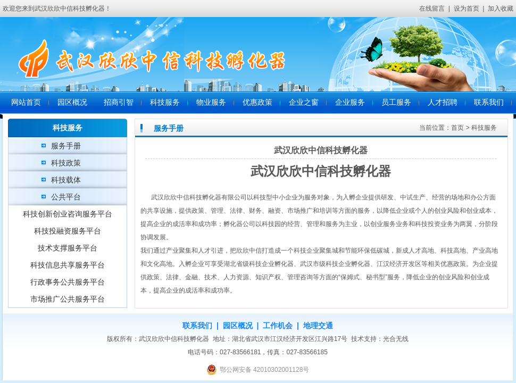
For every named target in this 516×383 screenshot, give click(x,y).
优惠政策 (257, 102)
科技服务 (165, 102)
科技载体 (66, 180)
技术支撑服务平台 (67, 248)
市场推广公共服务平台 (67, 299)
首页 (457, 127)
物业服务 (211, 102)
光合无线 (396, 339)
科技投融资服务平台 (67, 231)
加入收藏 (500, 8)
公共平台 (66, 197)
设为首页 (466, 8)
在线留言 (432, 8)
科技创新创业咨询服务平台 (67, 214)
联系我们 (489, 102)
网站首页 (26, 102)
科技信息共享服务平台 (67, 265)
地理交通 (318, 325)
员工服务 (396, 102)
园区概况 (72, 102)
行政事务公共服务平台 (67, 282)
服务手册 (66, 145)
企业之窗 (304, 102)
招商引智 (119, 102)
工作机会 (278, 325)
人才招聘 (442, 102)
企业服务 (350, 102)
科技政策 (66, 163)
